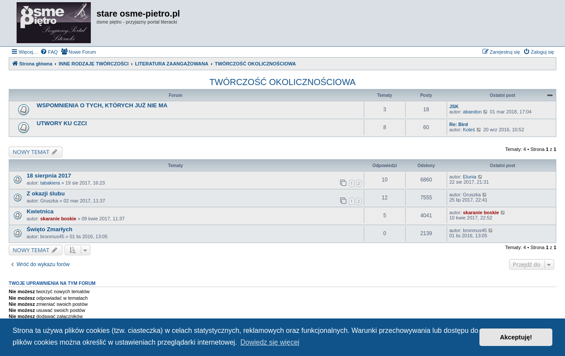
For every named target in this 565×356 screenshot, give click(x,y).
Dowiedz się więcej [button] (269, 342)
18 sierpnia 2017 (49, 175)
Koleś (469, 129)
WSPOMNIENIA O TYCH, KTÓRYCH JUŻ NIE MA (102, 105)
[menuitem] (49, 52)
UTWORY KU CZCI (62, 123)
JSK (453, 106)
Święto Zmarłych (49, 229)
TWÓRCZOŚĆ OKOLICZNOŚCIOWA (283, 82)
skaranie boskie (58, 218)
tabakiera (50, 182)
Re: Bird (458, 124)
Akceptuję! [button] (516, 337)
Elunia (469, 176)
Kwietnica (40, 211)
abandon (472, 111)
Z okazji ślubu (46, 193)
